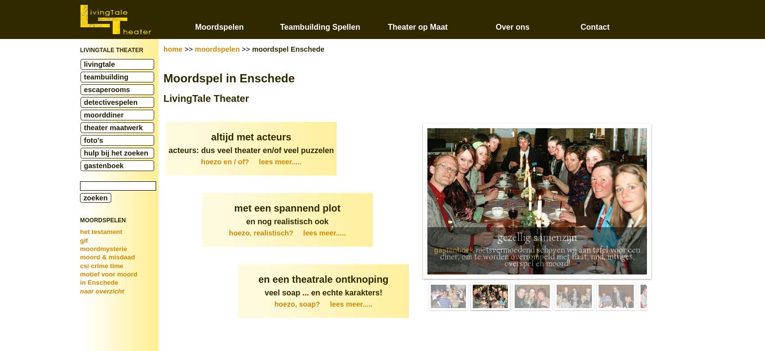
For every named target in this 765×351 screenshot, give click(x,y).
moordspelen (217, 49)
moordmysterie (103, 249)
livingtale (99, 64)
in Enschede (99, 282)
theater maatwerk (113, 128)
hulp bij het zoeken (116, 153)
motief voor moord (109, 274)
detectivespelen (111, 102)
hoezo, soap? (323, 304)
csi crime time (101, 266)
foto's (93, 140)
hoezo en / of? (251, 162)
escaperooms (107, 90)
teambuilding (106, 77)
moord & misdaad (107, 257)
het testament (101, 231)
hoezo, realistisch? (287, 233)
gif (84, 240)
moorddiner (103, 115)
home (172, 49)
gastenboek (103, 166)
